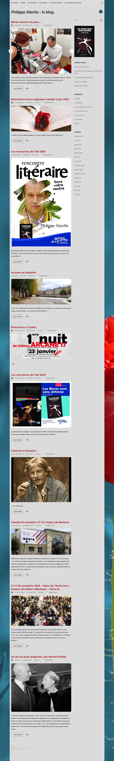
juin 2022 (77, 140)
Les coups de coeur (55, 3)
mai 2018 (77, 190)
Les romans (15, 3)
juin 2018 (77, 186)
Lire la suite (18, 88)
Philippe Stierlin (48, 25)
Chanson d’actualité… (24, 450)
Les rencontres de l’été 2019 (28, 375)
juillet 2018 (77, 182)
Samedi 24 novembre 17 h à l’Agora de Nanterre (40, 522)
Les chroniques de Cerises (72, 3)
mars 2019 (77, 161)
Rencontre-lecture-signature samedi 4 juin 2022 (40, 99)
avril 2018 (77, 194)
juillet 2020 (77, 144)
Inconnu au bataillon (23, 272)
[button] (11, 51)
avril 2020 (77, 149)
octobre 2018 (78, 169)
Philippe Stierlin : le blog (32, 12)
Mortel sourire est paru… (26, 22)
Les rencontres (32, 3)
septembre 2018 (79, 174)
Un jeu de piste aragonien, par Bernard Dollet (38, 656)
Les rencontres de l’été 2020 (28, 151)
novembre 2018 (79, 165)
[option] (41, 51)
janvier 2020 (78, 153)
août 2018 (77, 178)
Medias (23, 3)
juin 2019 (77, 157)
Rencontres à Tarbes (23, 327)
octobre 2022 (78, 136)
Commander (43, 3)
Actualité (18, 25)
